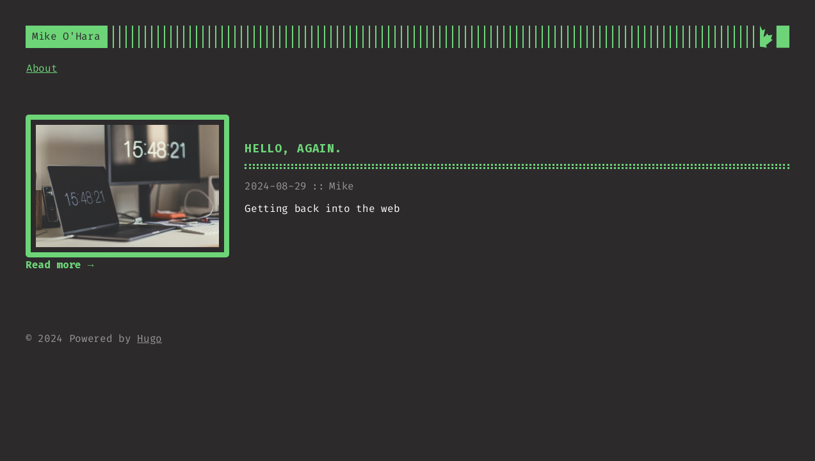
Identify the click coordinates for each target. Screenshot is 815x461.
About (41, 68)
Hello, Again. (293, 149)
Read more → (59, 264)
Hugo (149, 338)
